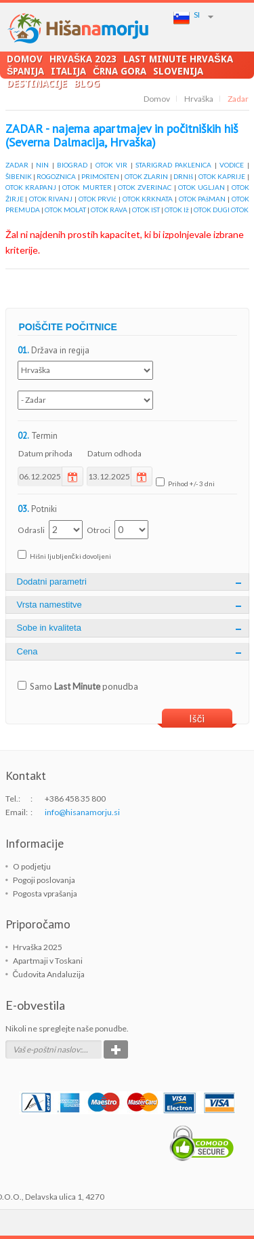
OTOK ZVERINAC (144, 187)
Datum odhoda (114, 453)
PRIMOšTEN (100, 176)
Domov (25, 58)
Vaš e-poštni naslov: (47, 1049)
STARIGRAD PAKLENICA (173, 165)
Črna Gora (119, 71)
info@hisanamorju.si (82, 812)
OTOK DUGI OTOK (221, 209)
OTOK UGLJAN (201, 187)
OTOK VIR (111, 165)
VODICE (231, 165)
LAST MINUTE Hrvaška (177, 58)
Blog (87, 83)
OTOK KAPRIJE (221, 176)
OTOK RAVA (109, 209)
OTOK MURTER (86, 187)
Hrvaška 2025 (37, 947)
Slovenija (178, 71)
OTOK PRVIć (98, 199)
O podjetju (32, 866)
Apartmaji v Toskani (48, 961)
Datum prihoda (45, 453)
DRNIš (183, 176)
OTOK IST (146, 209)
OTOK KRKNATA (148, 199)
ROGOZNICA (56, 176)
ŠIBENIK (18, 176)
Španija (25, 71)
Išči (197, 718)
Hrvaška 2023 (83, 58)
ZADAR (16, 165)
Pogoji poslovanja (44, 880)
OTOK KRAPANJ (30, 187)
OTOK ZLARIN (146, 176)
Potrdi (116, 1049)
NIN (42, 165)
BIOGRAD (72, 165)
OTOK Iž (177, 209)
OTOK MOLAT (65, 209)
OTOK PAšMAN (202, 199)
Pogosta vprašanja (45, 893)
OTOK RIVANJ (51, 199)
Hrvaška (198, 99)
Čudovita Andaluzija (49, 974)
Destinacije (37, 83)
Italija (68, 71)
